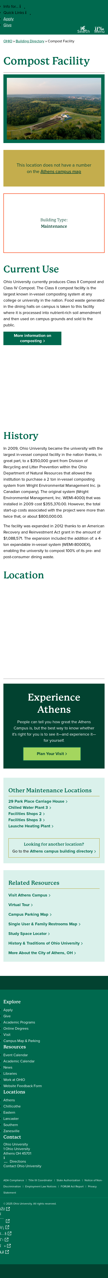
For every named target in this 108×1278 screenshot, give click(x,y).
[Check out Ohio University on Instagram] (5, 1221)
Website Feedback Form (22, 1085)
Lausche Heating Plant (29, 826)
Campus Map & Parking (21, 1040)
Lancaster (11, 1118)
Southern (10, 1124)
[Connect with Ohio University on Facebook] (5, 1209)
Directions (18, 1161)
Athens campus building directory (61, 851)
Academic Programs (19, 1022)
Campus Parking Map (28, 914)
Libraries (10, 1073)
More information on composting (32, 338)
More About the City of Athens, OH (40, 953)
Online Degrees (15, 1028)
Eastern (9, 1112)
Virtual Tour (19, 905)
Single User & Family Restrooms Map (42, 924)
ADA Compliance (13, 1180)
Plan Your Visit (50, 754)
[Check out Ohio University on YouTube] (5, 1233)
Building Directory (30, 40)
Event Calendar (15, 1055)
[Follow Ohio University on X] (4, 1239)
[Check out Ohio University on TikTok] (5, 1245)
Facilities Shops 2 (25, 814)
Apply (8, 19)
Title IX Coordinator (40, 1180)
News (7, 1067)
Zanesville (11, 1131)
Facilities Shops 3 (25, 820)
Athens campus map (60, 171)
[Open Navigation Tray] (99, 31)
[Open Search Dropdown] (83, 31)
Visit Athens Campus (27, 895)
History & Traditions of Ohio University (44, 943)
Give (7, 25)
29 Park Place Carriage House (36, 801)
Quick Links (17, 13)
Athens (9, 1100)
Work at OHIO (14, 1079)
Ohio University (22, 1204)
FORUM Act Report (72, 1186)
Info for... (14, 6)
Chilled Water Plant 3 (28, 807)
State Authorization (68, 1180)
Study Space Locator (27, 934)
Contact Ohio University (22, 1166)
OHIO (7, 40)
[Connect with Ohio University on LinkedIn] (4, 1227)
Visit (6, 1034)
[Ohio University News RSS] (4, 1252)
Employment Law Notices (40, 1186)
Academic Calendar (19, 1061)
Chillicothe (12, 1106)
